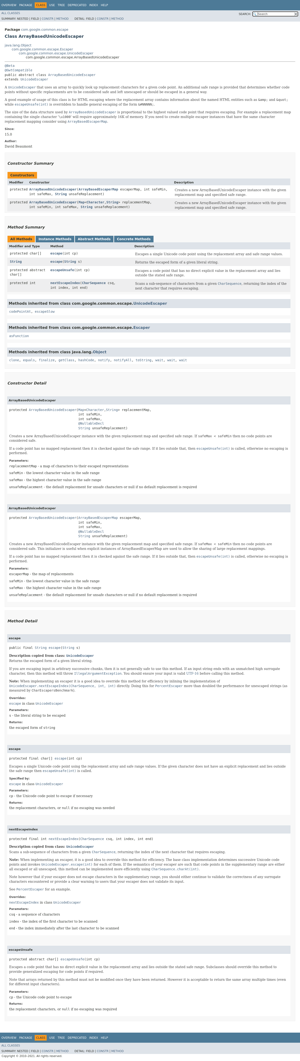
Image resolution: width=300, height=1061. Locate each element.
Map (82, 202)
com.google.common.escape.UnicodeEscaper (56, 53)
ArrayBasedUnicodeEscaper (71, 75)
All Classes (10, 13)
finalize (46, 360)
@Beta (10, 66)
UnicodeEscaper (34, 79)
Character (95, 202)
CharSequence (94, 283)
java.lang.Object (18, 45)
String (61, 194)
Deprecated (77, 5)
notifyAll (123, 360)
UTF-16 (192, 673)
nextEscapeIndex (65, 283)
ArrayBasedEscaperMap (98, 189)
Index (93, 5)
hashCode (86, 360)
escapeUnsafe (62, 270)
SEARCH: (245, 14)
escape (56, 253)
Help (104, 5)
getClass (66, 360)
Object (100, 352)
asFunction (19, 336)
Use (52, 5)
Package (25, 5)
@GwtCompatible (18, 70)
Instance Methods (54, 239)
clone (14, 360)
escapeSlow (45, 311)
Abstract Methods (94, 239)
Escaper (141, 327)
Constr (47, 18)
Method (62, 18)
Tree (61, 5)
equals (29, 360)
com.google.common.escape (44, 29)
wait (159, 360)
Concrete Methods (134, 239)
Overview (8, 5)
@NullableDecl (91, 423)
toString (143, 360)
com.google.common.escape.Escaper (42, 49)
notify (104, 360)
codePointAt (20, 311)
